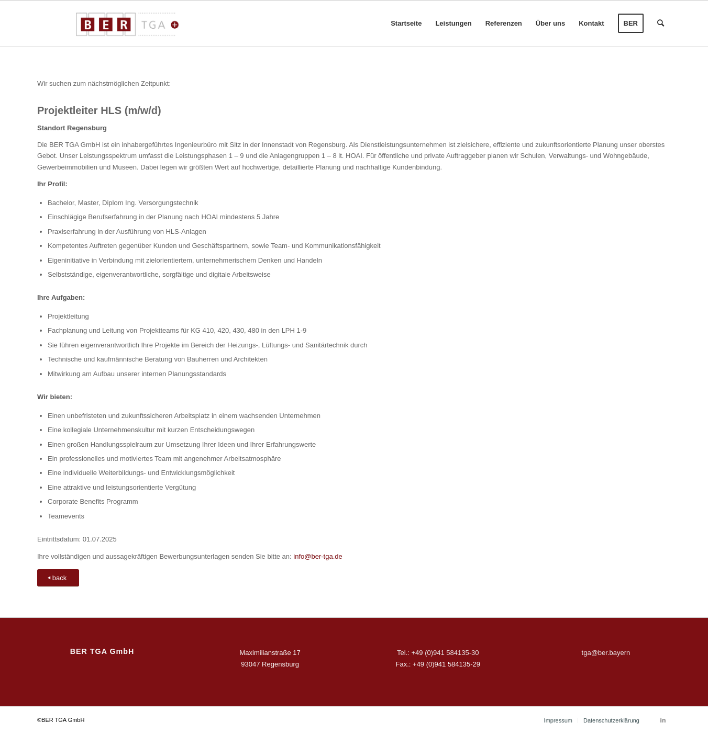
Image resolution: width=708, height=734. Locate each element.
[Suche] (660, 24)
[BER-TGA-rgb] (125, 24)
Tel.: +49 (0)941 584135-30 (438, 653)
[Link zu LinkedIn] (663, 720)
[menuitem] (406, 24)
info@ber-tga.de (317, 556)
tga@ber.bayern (606, 653)
